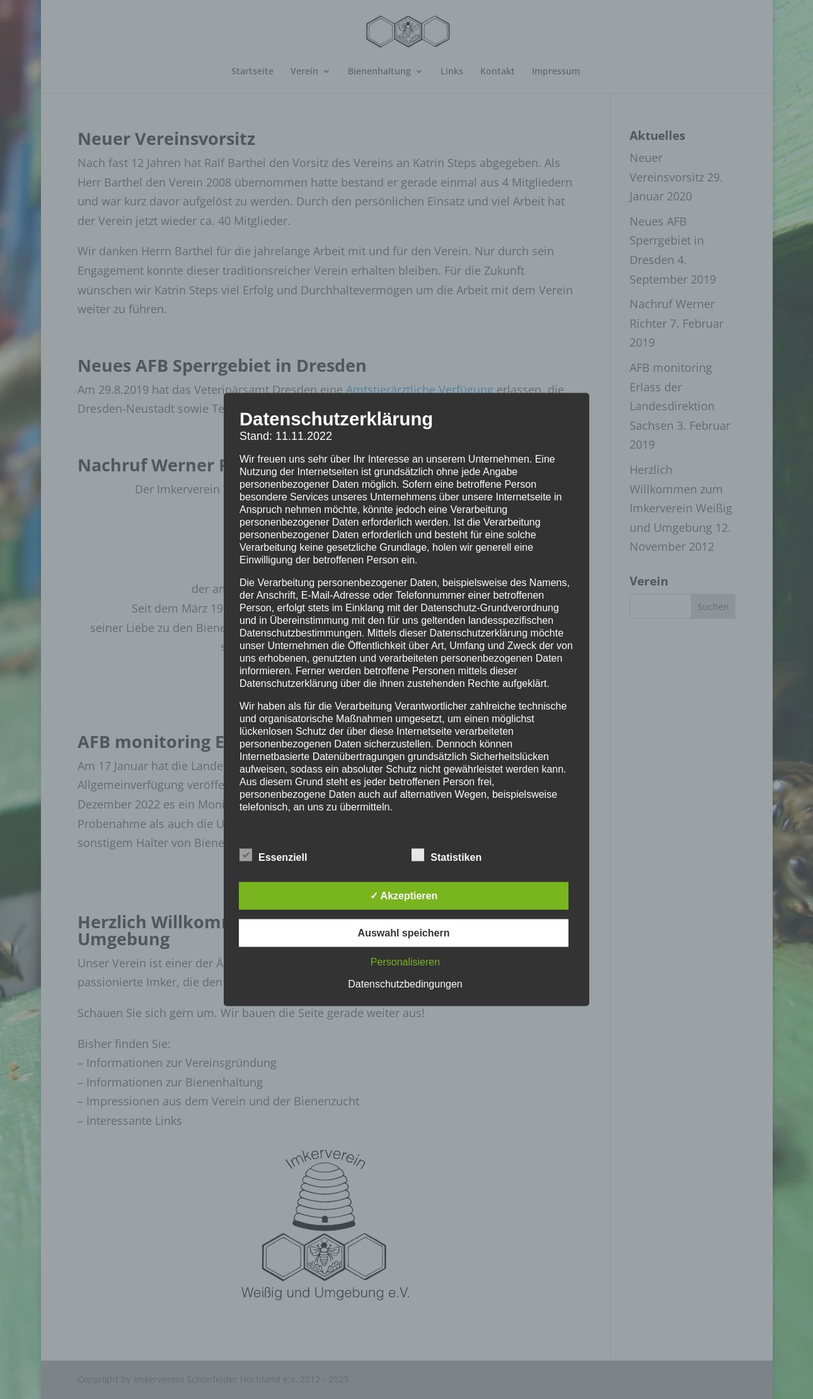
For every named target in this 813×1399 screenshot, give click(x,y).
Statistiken (446, 856)
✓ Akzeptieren (404, 895)
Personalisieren (405, 962)
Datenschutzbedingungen (405, 984)
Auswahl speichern (404, 933)
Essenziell (273, 856)
